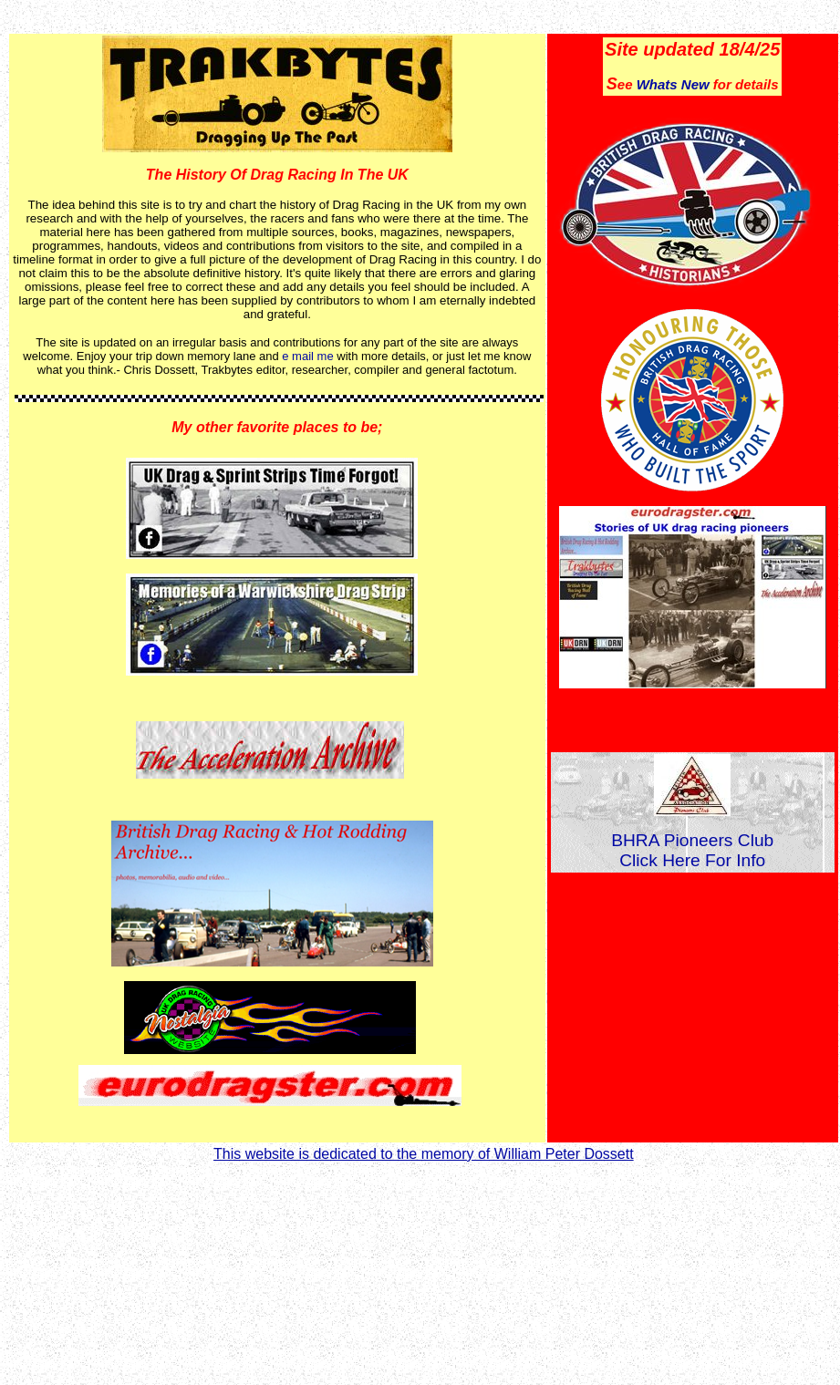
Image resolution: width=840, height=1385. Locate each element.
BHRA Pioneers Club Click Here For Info (692, 850)
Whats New (673, 84)
